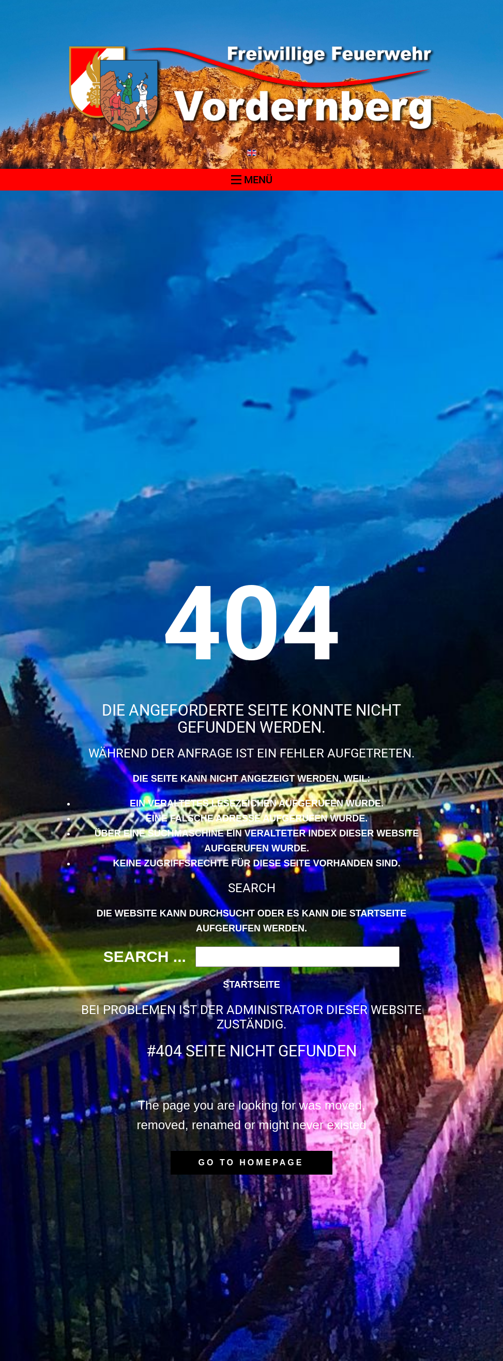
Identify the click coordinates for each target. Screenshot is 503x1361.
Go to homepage (251, 1162)
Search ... (144, 956)
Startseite (251, 984)
